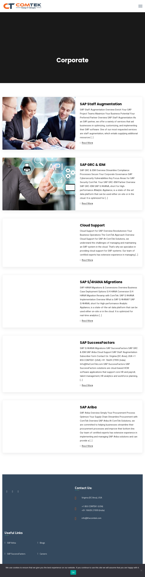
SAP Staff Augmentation (101, 104)
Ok (73, 572)
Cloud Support (92, 225)
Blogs (42, 542)
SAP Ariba (88, 407)
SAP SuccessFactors (97, 342)
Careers (43, 553)
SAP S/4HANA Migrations (101, 282)
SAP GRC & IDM (92, 164)
